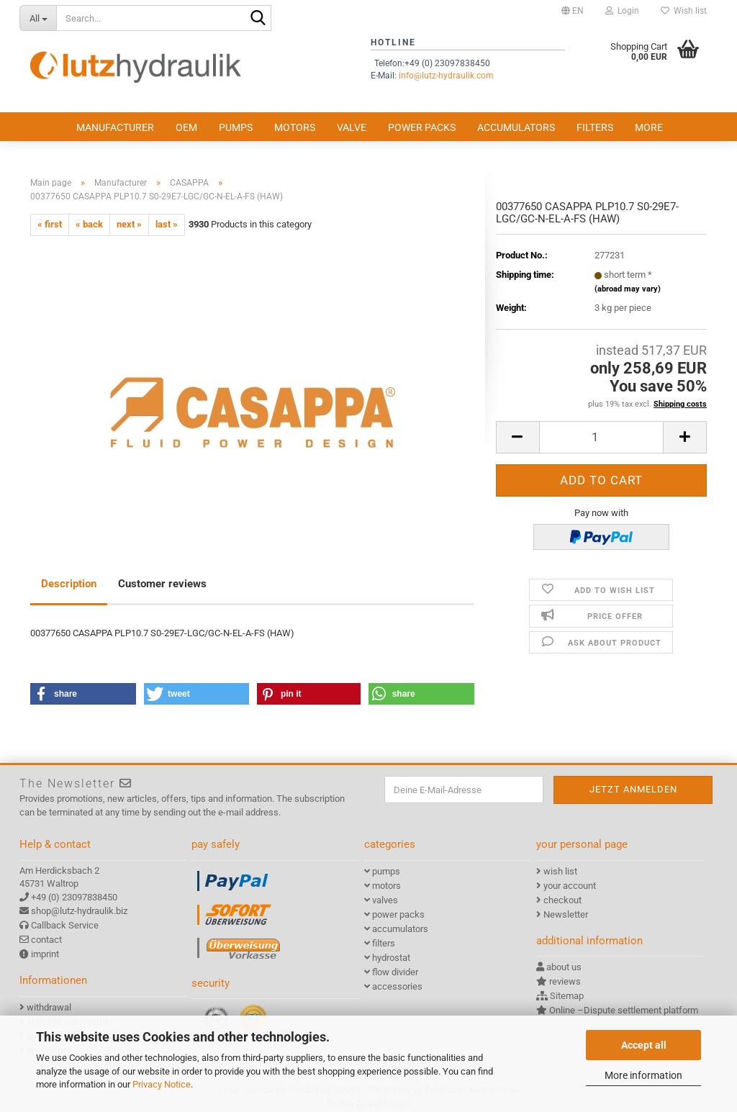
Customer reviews (162, 583)
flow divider (395, 972)
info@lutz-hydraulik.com (446, 76)
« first (49, 224)
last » (166, 224)
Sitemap (567, 995)
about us (564, 967)
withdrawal (49, 1007)
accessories (397, 986)
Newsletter (565, 914)
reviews (565, 981)
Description (68, 583)
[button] (572, 11)
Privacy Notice (161, 1084)
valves (385, 900)
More (649, 127)
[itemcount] (601, 437)
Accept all (643, 1045)
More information (643, 1075)
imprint (45, 954)
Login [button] (622, 11)
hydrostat (391, 957)
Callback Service (65, 925)
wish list (560, 871)
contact (46, 939)
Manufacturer (115, 127)
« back (89, 224)
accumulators (516, 127)
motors (294, 127)
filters (595, 127)
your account (569, 885)
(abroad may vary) (627, 289)
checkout (562, 900)
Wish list (684, 11)
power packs (422, 127)
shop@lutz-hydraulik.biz (79, 910)
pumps (236, 127)
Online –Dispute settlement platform (623, 1010)
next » (129, 224)
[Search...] (37, 18)
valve (351, 127)
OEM (186, 127)
